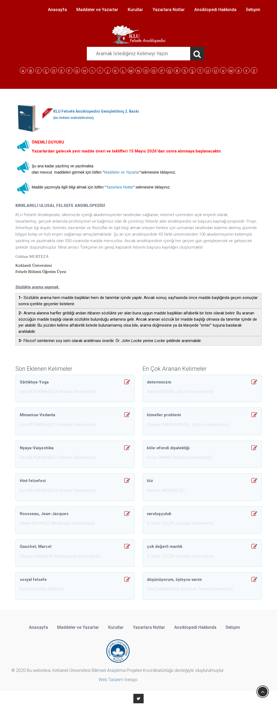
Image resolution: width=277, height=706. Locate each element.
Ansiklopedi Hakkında (215, 9)
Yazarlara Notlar (169, 9)
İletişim (253, 9)
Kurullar (135, 9)
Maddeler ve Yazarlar (97, 9)
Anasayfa (57, 9)
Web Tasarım (110, 679)
